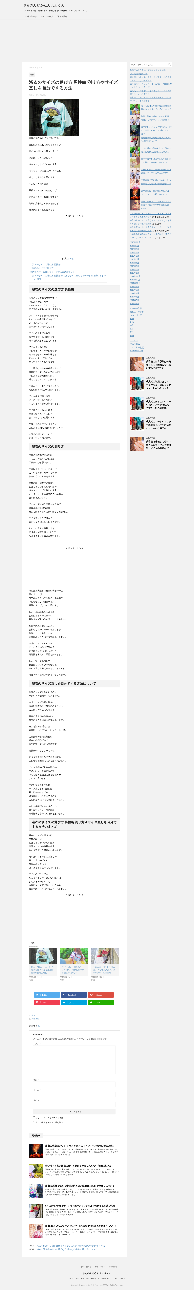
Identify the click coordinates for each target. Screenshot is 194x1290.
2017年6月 (134, 297)
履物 (132, 318)
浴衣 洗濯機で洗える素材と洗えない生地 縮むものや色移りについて (80, 1186)
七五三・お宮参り (138, 312)
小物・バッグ (136, 315)
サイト (36, 1100)
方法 (33, 1019)
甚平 (132, 329)
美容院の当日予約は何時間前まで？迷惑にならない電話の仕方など (158, 364)
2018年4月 (134, 263)
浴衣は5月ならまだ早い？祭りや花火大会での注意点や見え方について (81, 1226)
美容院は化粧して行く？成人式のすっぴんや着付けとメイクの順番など (158, 444)
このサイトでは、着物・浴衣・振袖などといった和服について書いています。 (97, 1278)
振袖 (132, 322)
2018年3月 (134, 266)
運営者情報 (62, 16)
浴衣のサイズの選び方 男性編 (46, 264)
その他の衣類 (136, 308)
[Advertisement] (97, 41)
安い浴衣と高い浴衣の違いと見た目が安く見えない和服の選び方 (78, 1166)
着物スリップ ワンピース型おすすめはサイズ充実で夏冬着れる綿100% (156, 204)
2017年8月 (134, 290)
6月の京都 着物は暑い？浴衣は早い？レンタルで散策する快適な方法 (80, 1206)
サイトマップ (47, 16)
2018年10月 (135, 242)
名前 (35, 1080)
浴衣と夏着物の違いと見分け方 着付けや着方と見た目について (67, 1249)
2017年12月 (135, 276)
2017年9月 (134, 286)
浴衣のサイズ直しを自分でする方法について (53, 272)
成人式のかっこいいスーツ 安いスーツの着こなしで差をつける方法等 (159, 404)
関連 (37, 279)
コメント (37, 1044)
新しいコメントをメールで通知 (49, 1117)
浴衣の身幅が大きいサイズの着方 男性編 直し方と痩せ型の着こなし (42, 970)
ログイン (134, 340)
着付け (133, 332)
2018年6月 (134, 256)
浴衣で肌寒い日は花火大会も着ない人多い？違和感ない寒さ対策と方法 (71, 1246)
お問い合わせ (31, 16)
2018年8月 (134, 249)
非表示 (71, 259)
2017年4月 (134, 303)
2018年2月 (134, 269)
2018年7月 (134, 252)
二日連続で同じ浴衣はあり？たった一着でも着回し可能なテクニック (156, 183)
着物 (132, 335)
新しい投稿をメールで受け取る (49, 1122)
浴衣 (33, 1015)
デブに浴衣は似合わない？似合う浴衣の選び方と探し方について (73, 970)
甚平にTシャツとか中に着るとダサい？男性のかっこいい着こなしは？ (156, 130)
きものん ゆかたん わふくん (43, 5)
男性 (38, 1019)
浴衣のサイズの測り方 (42, 268)
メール (36, 1090)
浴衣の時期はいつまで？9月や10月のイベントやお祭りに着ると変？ (80, 1146)
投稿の (135, 344)
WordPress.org (136, 351)
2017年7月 (134, 293)
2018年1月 (134, 273)
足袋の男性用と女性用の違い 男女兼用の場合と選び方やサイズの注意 (104, 970)
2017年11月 (135, 280)
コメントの (137, 347)
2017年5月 (134, 300)
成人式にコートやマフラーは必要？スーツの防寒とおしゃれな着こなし (158, 424)
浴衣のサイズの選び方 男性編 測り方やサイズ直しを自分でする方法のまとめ (68, 275)
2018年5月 (134, 259)
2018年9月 (134, 246)
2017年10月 (135, 283)
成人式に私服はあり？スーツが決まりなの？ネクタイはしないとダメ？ (158, 384)
